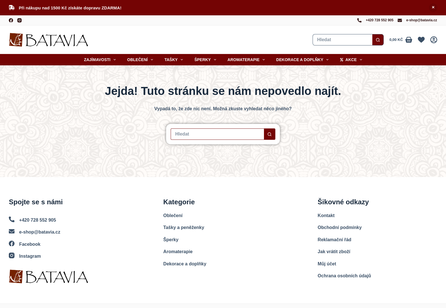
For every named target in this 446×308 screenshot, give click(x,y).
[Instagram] (19, 20)
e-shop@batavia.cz (421, 20)
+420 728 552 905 (379, 20)
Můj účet (327, 263)
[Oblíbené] (421, 39)
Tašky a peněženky (183, 227)
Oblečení (141, 59)
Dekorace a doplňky (303, 59)
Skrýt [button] (433, 7)
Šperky (206, 59)
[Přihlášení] (433, 39)
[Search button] (378, 39)
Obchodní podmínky (340, 227)
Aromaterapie (247, 59)
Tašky (174, 59)
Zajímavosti (101, 59)
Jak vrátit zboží (334, 251)
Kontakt (326, 215)
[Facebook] (11, 20)
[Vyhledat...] (342, 39)
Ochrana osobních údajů (344, 275)
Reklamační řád (334, 239)
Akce (352, 59)
